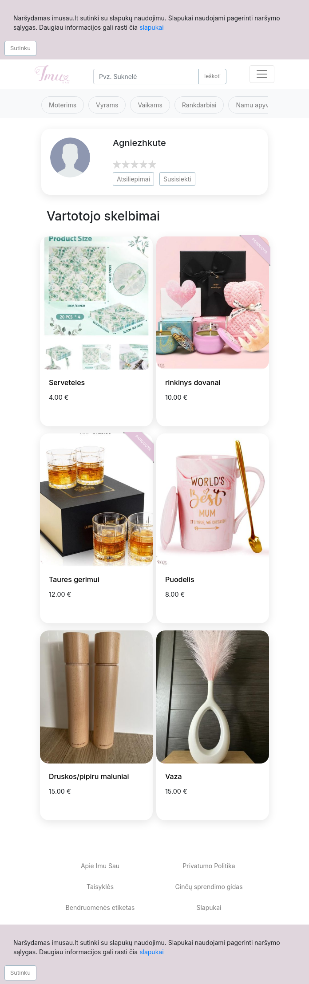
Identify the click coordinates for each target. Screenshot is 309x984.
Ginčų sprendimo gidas (208, 886)
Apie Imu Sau (100, 866)
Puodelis (179, 579)
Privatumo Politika (208, 866)
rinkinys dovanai (193, 382)
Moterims (62, 105)
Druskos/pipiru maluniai (89, 776)
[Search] (146, 76)
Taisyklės (100, 886)
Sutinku (20, 47)
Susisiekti (177, 179)
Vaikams (150, 105)
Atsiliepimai (133, 179)
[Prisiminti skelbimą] (135, 411)
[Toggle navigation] (262, 74)
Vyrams (107, 105)
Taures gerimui (74, 579)
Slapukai (208, 907)
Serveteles (67, 382)
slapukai (151, 27)
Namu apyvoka (257, 105)
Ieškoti (212, 76)
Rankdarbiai (199, 105)
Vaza (173, 776)
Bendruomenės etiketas (100, 907)
